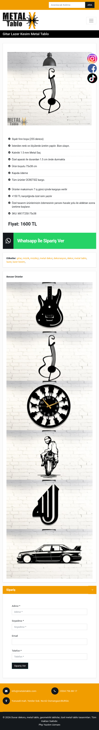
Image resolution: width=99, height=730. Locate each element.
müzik (26, 258)
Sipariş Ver (20, 665)
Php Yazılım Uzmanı (49, 724)
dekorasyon (60, 258)
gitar (19, 258)
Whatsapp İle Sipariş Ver (40, 240)
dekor (70, 258)
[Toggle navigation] (91, 20)
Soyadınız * (18, 620)
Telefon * (17, 650)
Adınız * (16, 605)
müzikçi (34, 258)
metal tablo (80, 258)
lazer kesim (19, 261)
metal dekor (46, 258)
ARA (90, 4)
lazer (8, 261)
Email (15, 635)
